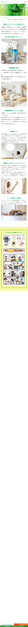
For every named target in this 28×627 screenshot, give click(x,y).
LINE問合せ (7, 626)
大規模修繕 (21, 626)
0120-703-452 (7, 624)
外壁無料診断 (21, 624)
